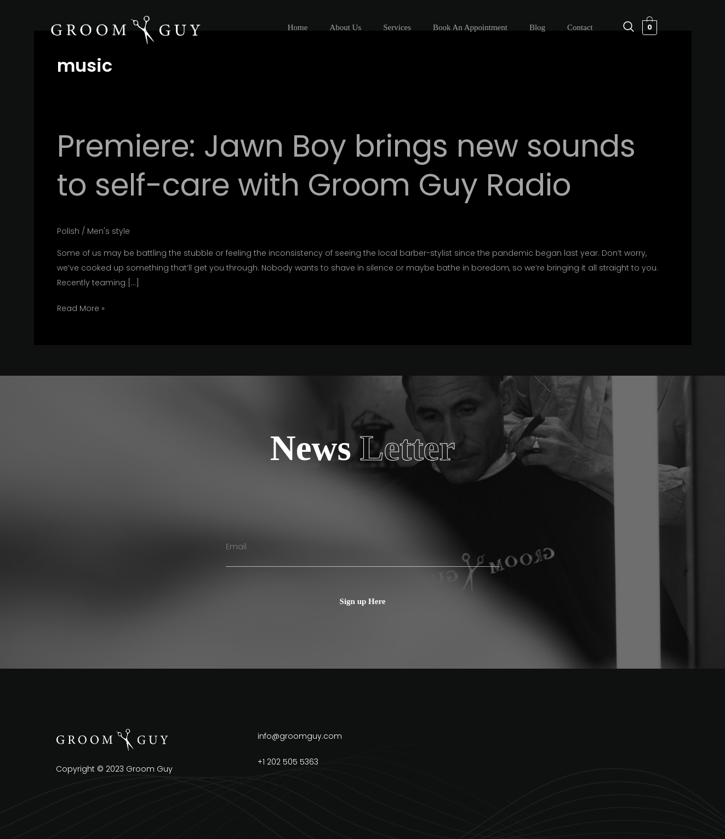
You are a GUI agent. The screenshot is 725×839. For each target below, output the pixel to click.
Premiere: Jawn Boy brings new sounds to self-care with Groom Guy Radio (346, 165)
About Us (345, 27)
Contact (580, 27)
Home (298, 27)
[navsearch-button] (623, 27)
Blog (537, 27)
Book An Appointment (470, 27)
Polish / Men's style (93, 231)
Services (397, 27)
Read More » (81, 307)
